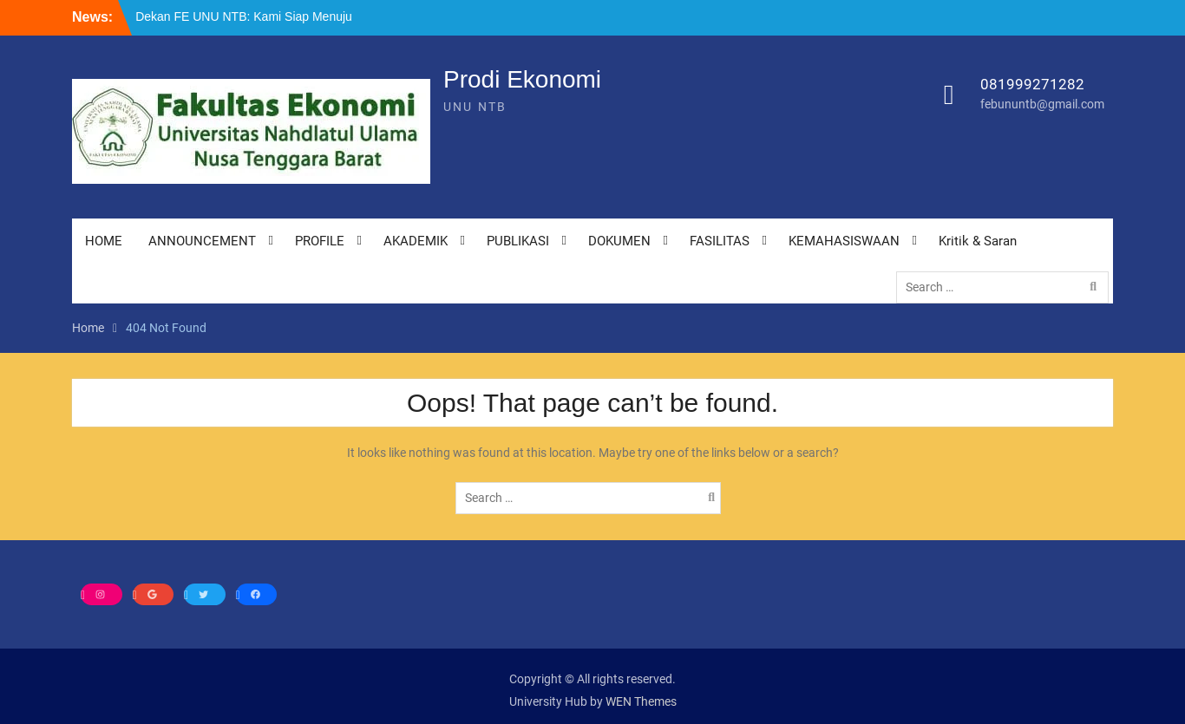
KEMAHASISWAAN (844, 241)
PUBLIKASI (518, 241)
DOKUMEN (619, 241)
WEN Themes (641, 701)
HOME (103, 241)
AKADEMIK (415, 241)
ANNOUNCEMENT (202, 241)
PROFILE (319, 241)
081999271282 (1032, 84)
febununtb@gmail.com (1042, 104)
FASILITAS (720, 241)
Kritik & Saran (978, 241)
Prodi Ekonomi (522, 79)
